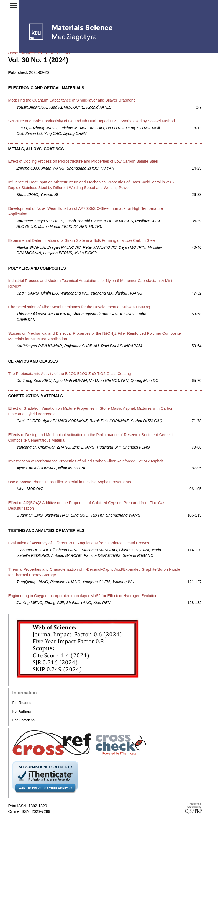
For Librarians (23, 720)
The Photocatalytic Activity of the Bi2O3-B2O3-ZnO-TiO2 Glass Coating (69, 373)
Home (13, 53)
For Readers (22, 703)
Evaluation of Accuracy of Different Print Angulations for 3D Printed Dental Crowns (78, 543)
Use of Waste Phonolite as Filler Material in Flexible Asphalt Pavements (69, 482)
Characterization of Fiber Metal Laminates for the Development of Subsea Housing (79, 307)
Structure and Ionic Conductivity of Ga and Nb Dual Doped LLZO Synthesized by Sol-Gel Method (91, 121)
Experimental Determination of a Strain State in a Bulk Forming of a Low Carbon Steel (82, 240)
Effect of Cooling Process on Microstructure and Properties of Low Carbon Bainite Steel (83, 161)
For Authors (21, 711)
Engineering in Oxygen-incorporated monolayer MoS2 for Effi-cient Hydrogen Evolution (82, 595)
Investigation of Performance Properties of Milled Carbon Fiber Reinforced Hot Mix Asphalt (85, 461)
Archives (28, 53)
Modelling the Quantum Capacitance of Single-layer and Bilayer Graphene (72, 100)
